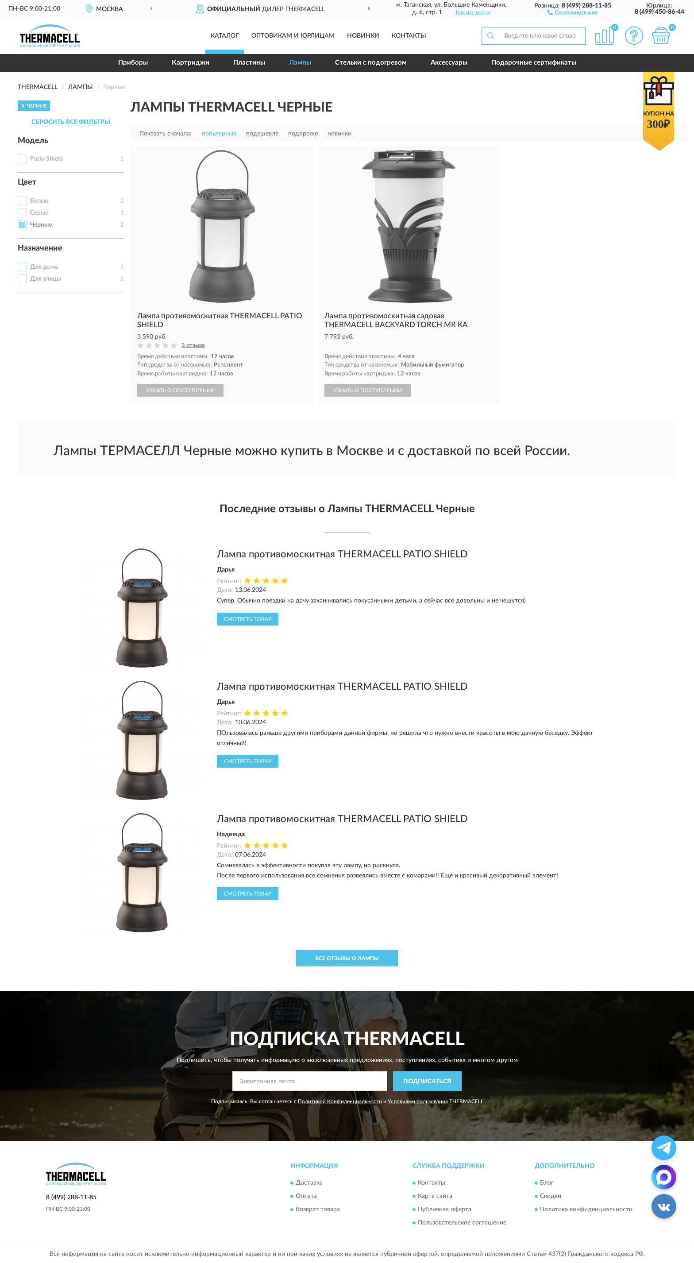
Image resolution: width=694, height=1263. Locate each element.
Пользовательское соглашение (462, 1223)
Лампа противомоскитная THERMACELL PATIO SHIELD (342, 554)
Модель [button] (33, 141)
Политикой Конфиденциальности (340, 1101)
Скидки (550, 1196)
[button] (572, 12)
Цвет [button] (27, 182)
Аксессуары (449, 62)
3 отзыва (193, 345)
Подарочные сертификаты (533, 62)
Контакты (409, 36)
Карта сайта (435, 1196)
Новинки (363, 36)
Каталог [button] (225, 36)
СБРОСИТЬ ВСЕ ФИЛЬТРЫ (70, 122)
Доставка (309, 1183)
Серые (39, 213)
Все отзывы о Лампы (347, 958)
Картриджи (190, 62)
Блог (547, 1183)
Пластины (249, 62)
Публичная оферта (444, 1210)
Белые (39, 201)
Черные (41, 225)
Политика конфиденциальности (586, 1210)
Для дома (44, 267)
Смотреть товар (247, 619)
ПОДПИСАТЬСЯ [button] (427, 1081)
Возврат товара (318, 1210)
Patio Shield (46, 159)
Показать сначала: (165, 134)
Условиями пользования (418, 1101)
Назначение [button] (40, 248)
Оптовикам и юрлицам (293, 36)
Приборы (133, 62)
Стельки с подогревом (371, 62)
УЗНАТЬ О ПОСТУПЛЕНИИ (180, 390)
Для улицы (45, 279)
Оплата (306, 1196)
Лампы (300, 62)
